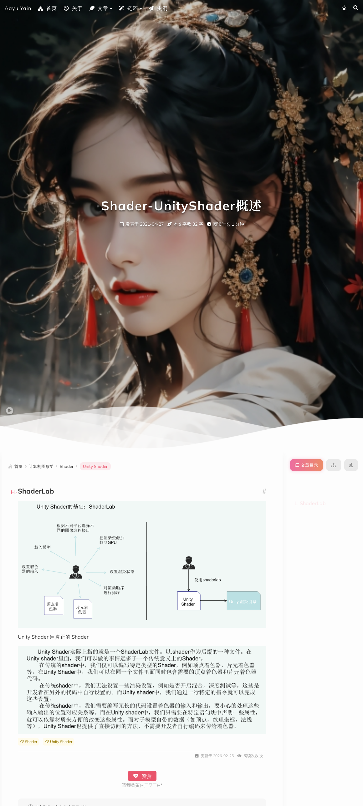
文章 (98, 8)
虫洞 (158, 8)
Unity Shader (58, 741)
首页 (47, 8)
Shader (28, 741)
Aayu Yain (18, 8)
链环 (128, 8)
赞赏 (142, 776)
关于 (73, 8)
